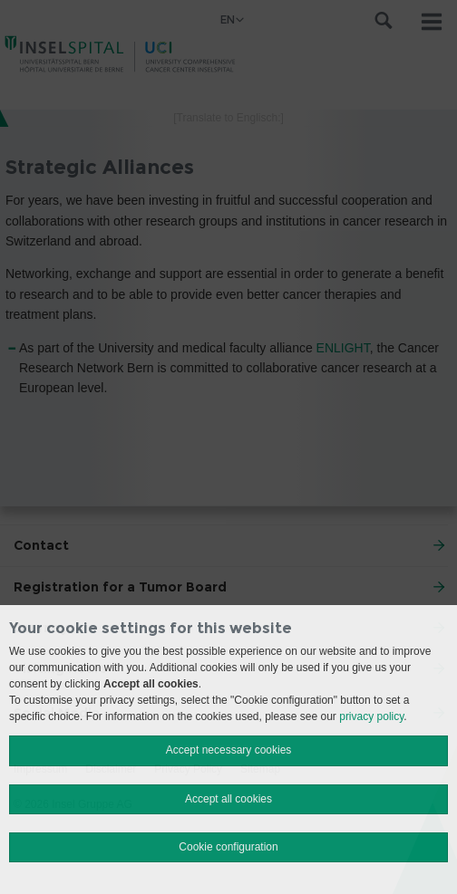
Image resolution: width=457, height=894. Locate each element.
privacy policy (371, 716)
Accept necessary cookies (229, 750)
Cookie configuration (228, 847)
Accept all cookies (228, 799)
